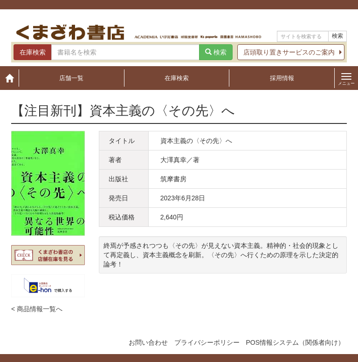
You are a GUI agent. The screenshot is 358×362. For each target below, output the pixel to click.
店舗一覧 (71, 78)
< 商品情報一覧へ (36, 309)
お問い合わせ (148, 342)
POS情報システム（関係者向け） (295, 342)
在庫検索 (177, 78)
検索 (337, 36)
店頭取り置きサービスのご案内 (289, 52)
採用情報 (282, 78)
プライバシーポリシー (207, 342)
